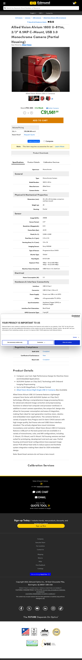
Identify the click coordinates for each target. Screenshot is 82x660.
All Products (18, 18)
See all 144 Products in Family (37, 22)
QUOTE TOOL (39, 505)
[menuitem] (5, 3)
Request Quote (29, 135)
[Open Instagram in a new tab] (53, 609)
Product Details (34, 162)
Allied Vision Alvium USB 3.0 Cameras (55, 18)
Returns (40, 558)
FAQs (40, 561)
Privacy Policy (24, 588)
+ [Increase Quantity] (31, 112)
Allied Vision (26, 45)
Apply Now (39, 574)
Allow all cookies (67, 342)
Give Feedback (40, 565)
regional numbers (43, 486)
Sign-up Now (41, 526)
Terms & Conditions (46, 588)
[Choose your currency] (41, 13)
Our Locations (40, 546)
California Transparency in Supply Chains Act (40, 594)
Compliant (46, 351)
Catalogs (40, 568)
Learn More (59, 146)
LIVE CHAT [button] (40, 491)
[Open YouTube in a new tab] (37, 609)
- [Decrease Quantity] (24, 112)
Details (75, 337)
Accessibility (57, 588)
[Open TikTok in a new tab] (61, 609)
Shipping (40, 554)
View (44, 355)
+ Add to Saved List (33, 141)
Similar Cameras (52, 108)
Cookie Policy (34, 588)
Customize (41, 342)
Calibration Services (51, 162)
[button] (51, 22)
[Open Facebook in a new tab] (21, 609)
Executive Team (40, 542)
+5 (52, 98)
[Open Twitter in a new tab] (29, 609)
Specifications (18, 162)
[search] (41, 8)
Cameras (27, 18)
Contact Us (49, 13)
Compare (48, 141)
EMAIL (40, 497)
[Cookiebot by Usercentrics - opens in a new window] (70, 316)
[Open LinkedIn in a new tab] (45, 609)
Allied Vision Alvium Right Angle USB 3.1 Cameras (36, 390)
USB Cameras (37, 18)
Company (40, 539)
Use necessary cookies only (14, 342)
